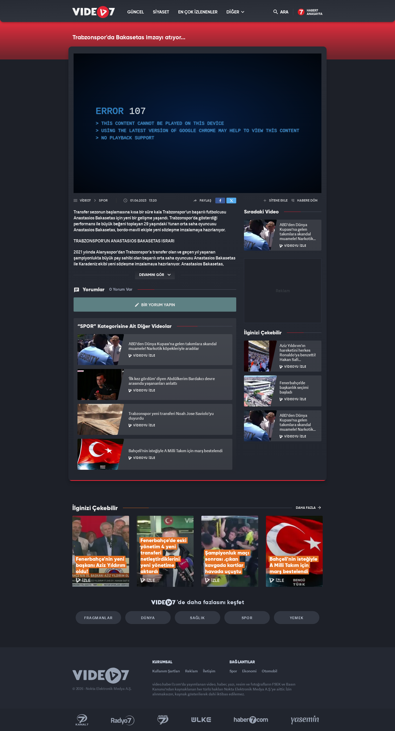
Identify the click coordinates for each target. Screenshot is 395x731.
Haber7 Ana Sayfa (310, 12)
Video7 (85, 200)
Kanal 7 (81, 720)
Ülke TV (201, 720)
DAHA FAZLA (308, 507)
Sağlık (197, 617)
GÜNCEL (135, 12)
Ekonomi (249, 670)
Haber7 (251, 720)
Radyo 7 (123, 720)
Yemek (297, 617)
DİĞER (235, 12)
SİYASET (161, 12)
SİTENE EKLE (276, 200)
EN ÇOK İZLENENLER (197, 12)
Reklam (191, 670)
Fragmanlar (98, 617)
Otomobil (269, 670)
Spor (247, 617)
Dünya (148, 617)
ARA (280, 12)
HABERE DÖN (304, 200)
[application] (197, 123)
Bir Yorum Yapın (155, 304)
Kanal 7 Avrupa (163, 720)
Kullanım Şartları (166, 670)
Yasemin (305, 720)
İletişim (209, 670)
